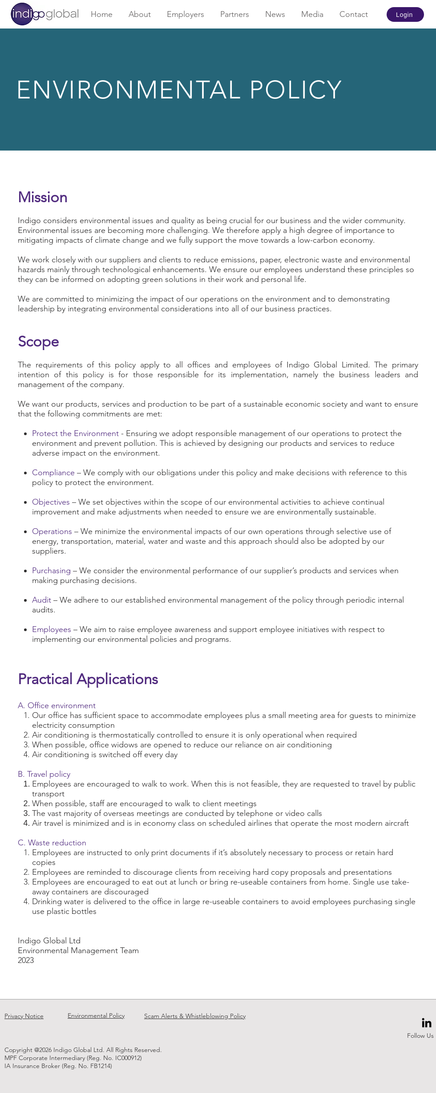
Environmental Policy (96, 1015)
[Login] (405, 14)
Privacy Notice (24, 1016)
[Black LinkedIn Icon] (426, 1022)
